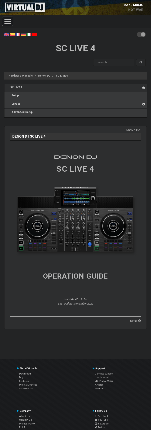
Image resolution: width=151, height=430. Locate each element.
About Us (24, 416)
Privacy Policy (27, 423)
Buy (21, 377)
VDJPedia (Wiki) (104, 381)
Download (25, 373)
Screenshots (26, 388)
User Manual (102, 377)
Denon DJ (44, 75)
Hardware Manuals (20, 75)
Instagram (102, 423)
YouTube (101, 419)
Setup (14, 95)
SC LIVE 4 (62, 75)
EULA (22, 427)
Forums (99, 388)
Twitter (100, 427)
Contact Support (104, 373)
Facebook (102, 416)
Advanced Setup (21, 112)
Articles (99, 384)
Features (24, 381)
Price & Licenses (28, 384)
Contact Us (25, 419)
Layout (15, 103)
